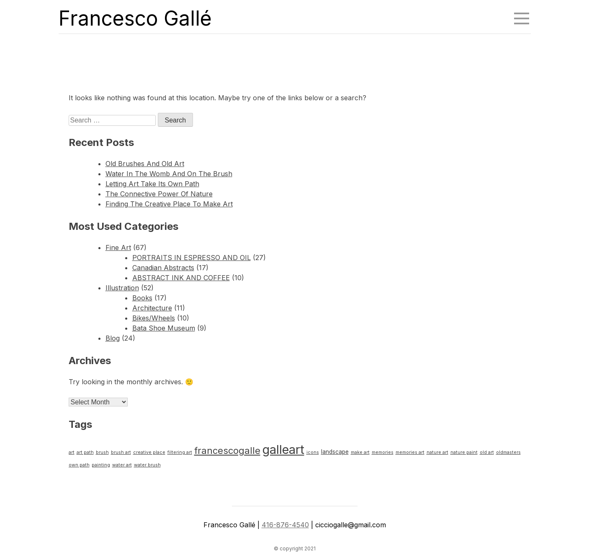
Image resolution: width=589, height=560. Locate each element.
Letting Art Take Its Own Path (152, 184)
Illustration (122, 288)
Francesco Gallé (135, 18)
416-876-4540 (285, 525)
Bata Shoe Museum (163, 328)
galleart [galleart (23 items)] (283, 449)
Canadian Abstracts (163, 267)
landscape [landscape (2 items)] (335, 451)
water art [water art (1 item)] (122, 465)
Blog (112, 338)
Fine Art (118, 247)
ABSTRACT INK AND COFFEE (181, 277)
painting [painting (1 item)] (101, 465)
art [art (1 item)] (72, 452)
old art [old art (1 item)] (487, 452)
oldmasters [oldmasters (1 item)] (508, 452)
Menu (522, 14)
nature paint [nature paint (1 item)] (464, 452)
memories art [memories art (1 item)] (410, 452)
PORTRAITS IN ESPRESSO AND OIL (191, 257)
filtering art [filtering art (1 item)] (179, 452)
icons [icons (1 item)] (312, 452)
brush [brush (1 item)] (102, 452)
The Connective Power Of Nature (159, 194)
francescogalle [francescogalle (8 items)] (227, 450)
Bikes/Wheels (153, 318)
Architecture (152, 308)
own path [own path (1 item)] (79, 465)
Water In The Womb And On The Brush (168, 173)
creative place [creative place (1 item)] (149, 452)
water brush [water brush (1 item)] (147, 465)
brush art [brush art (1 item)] (121, 452)
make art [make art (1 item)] (360, 452)
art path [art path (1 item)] (85, 452)
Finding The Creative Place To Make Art (169, 204)
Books (142, 298)
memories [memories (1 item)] (383, 452)
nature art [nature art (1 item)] (437, 452)
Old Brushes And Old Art (144, 163)
